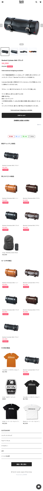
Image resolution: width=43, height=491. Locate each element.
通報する (39, 124)
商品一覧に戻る (22, 464)
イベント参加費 (5, 456)
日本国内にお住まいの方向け (21, 120)
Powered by (21, 474)
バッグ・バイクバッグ (6, 435)
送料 (2, 451)
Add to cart (21, 115)
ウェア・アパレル (5, 440)
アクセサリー (4, 446)
